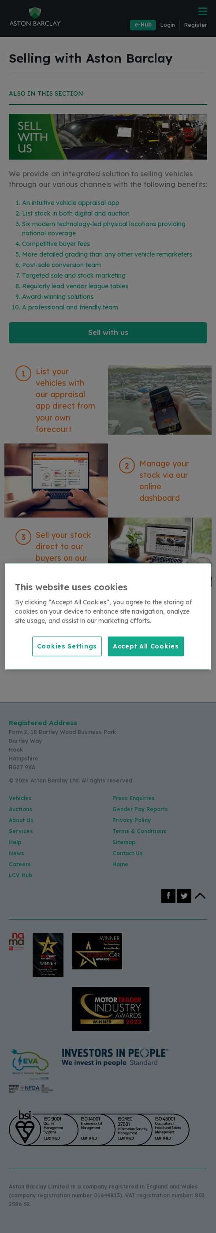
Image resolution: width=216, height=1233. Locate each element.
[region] (108, 616)
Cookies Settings (67, 646)
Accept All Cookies (146, 646)
